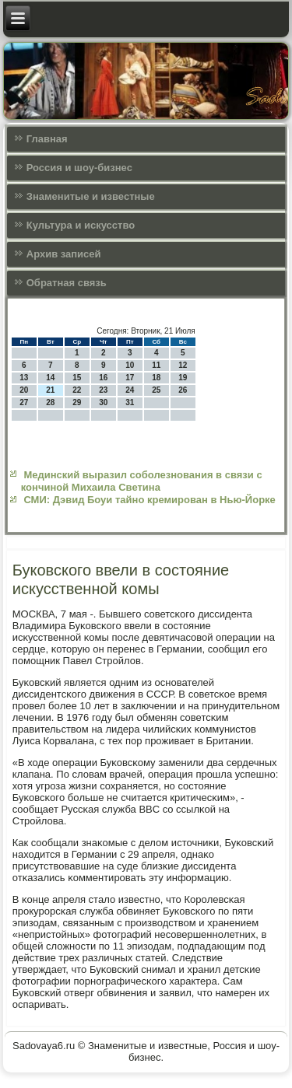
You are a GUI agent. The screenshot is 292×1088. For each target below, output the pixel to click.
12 (182, 365)
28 (50, 402)
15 (76, 377)
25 (156, 390)
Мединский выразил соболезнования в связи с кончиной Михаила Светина (141, 481)
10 (129, 365)
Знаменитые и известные (90, 196)
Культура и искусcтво (80, 225)
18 (156, 377)
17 (129, 377)
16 (103, 377)
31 (129, 402)
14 (50, 377)
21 (50, 390)
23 (103, 390)
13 (23, 377)
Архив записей (63, 254)
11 (156, 365)
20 (23, 390)
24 (129, 390)
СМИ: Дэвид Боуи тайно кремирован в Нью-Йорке (149, 500)
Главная (47, 139)
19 (182, 377)
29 (76, 402)
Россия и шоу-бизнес (79, 167)
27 (23, 402)
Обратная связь (66, 283)
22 (76, 390)
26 (182, 390)
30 (103, 402)
